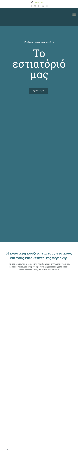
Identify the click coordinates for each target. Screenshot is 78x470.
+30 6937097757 (40, 2)
